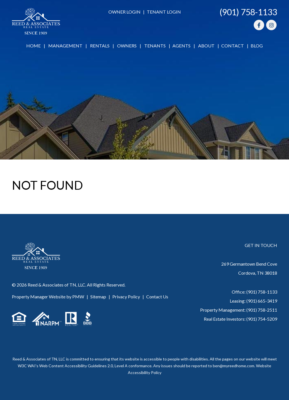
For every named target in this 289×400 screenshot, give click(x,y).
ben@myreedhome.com (233, 365)
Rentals (100, 45)
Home (33, 45)
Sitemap (98, 296)
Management (65, 45)
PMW (78, 296)
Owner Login (124, 11)
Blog (257, 45)
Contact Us (157, 296)
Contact (232, 45)
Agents (181, 45)
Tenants (155, 45)
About (206, 45)
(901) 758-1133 (248, 12)
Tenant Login (164, 11)
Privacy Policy (126, 296)
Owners (127, 45)
